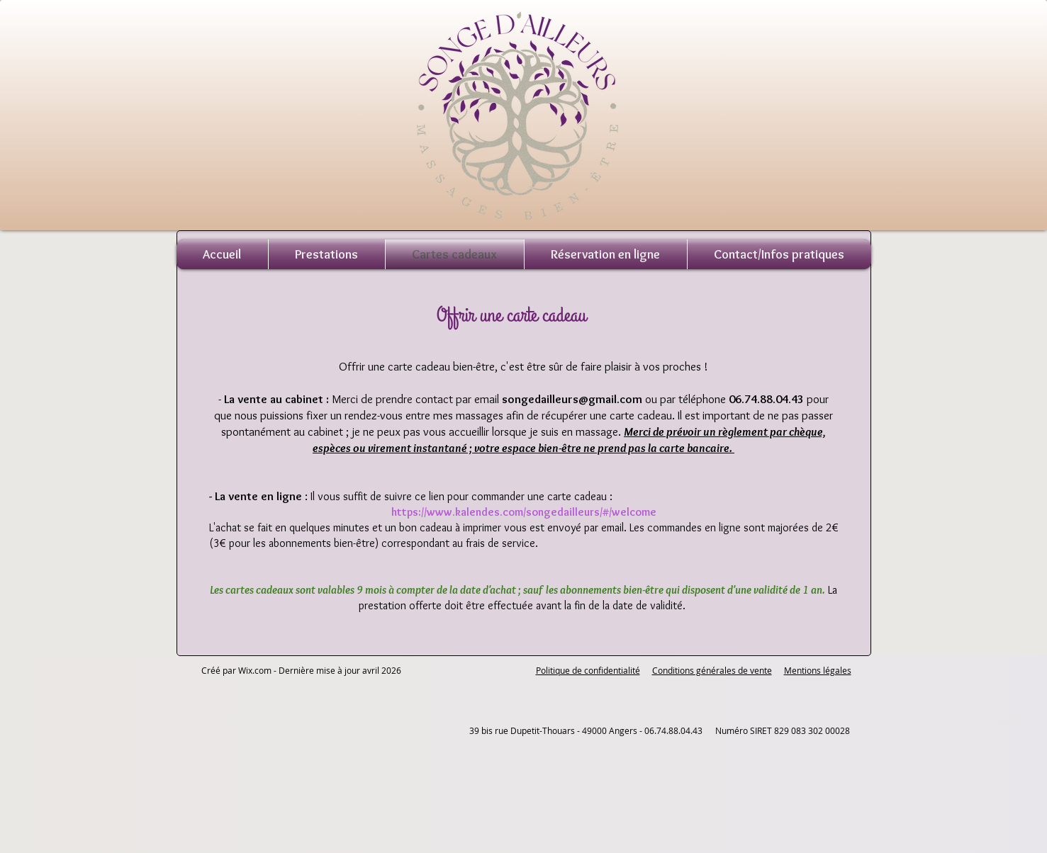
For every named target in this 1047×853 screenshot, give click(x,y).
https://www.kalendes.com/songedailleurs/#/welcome (523, 512)
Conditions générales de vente (712, 670)
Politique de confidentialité (588, 670)
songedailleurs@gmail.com (572, 399)
